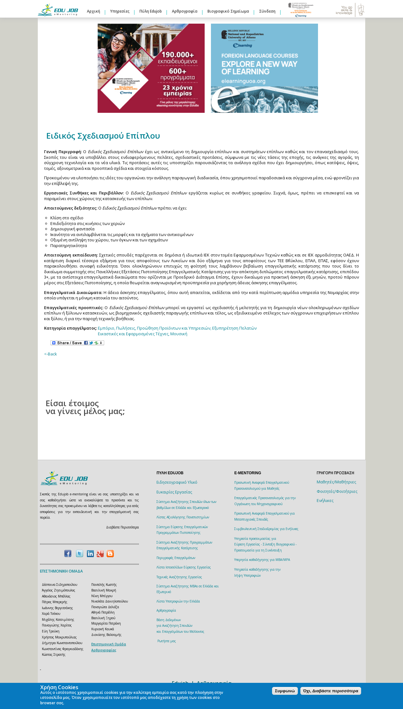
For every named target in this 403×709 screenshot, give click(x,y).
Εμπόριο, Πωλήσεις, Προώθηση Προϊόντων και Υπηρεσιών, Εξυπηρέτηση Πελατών (177, 328)
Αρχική (93, 11)
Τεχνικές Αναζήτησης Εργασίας (179, 577)
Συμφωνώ (285, 691)
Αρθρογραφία (184, 11)
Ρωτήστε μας (166, 641)
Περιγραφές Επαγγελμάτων (175, 558)
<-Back (50, 354)
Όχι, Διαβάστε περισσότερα (330, 691)
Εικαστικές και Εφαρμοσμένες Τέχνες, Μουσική (142, 334)
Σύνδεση (267, 11)
